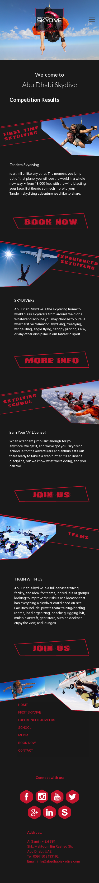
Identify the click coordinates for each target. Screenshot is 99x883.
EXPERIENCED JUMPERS (36, 720)
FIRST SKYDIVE (29, 712)
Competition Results (34, 100)
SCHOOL (24, 728)
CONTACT (25, 750)
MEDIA (23, 735)
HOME (23, 705)
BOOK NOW (27, 743)
